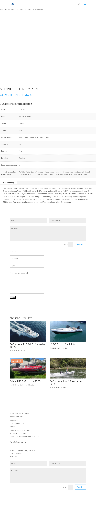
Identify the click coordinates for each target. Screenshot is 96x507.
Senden (80, 244)
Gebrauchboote (10, 9)
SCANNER (20, 9)
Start (1, 9)
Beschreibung (8, 182)
